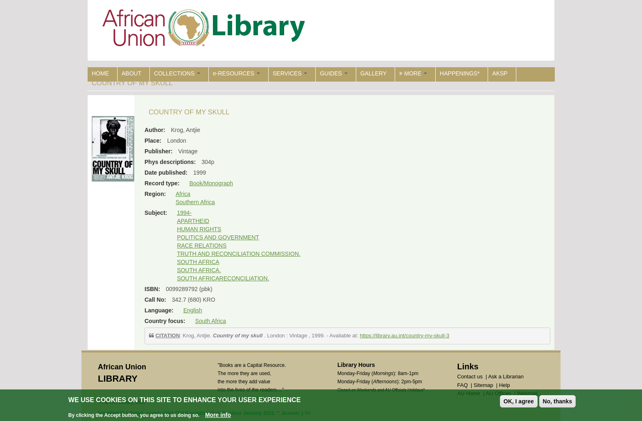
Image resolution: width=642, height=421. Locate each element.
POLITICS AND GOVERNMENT (218, 237)
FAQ (462, 385)
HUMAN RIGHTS (199, 229)
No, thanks (557, 401)
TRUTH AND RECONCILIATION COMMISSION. (239, 253)
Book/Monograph (211, 183)
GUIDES (334, 73)
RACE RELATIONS (201, 245)
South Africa (210, 321)
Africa (183, 194)
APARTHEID (193, 221)
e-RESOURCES (236, 73)
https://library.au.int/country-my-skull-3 (405, 335)
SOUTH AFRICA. (199, 270)
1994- (184, 212)
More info (218, 415)
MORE (413, 73)
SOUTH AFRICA (198, 262)
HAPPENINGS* (459, 73)
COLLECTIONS (177, 73)
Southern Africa (195, 202)
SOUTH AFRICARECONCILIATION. (223, 278)
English (192, 310)
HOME (100, 73)
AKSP (499, 73)
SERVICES (290, 73)
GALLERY (373, 73)
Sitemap (483, 385)
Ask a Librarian (506, 376)
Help (504, 385)
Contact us (470, 376)
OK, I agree (519, 401)
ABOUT (131, 73)
